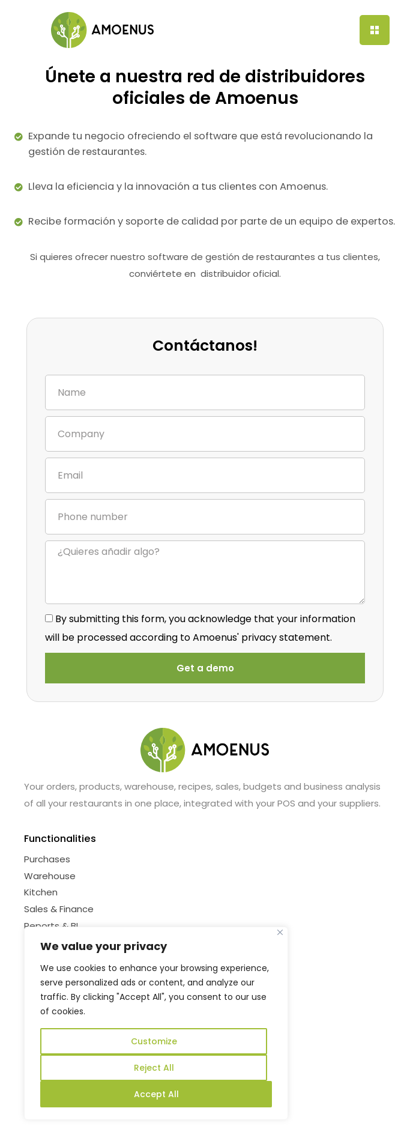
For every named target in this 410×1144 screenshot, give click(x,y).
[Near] (280, 932)
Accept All (156, 1094)
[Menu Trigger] (375, 30)
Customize (154, 1041)
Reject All (154, 1068)
